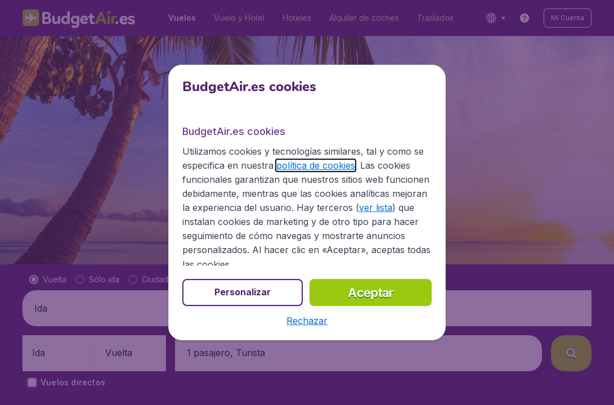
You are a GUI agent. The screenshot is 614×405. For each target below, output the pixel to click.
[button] (307, 320)
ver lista (375, 207)
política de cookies (315, 165)
